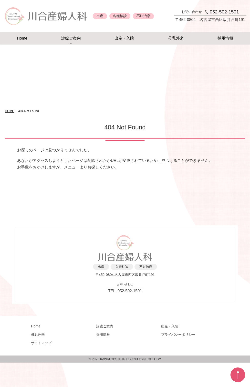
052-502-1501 (224, 12)
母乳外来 (176, 38)
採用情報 (225, 38)
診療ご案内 (71, 38)
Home (22, 38)
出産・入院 (124, 38)
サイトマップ (41, 343)
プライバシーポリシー (178, 334)
